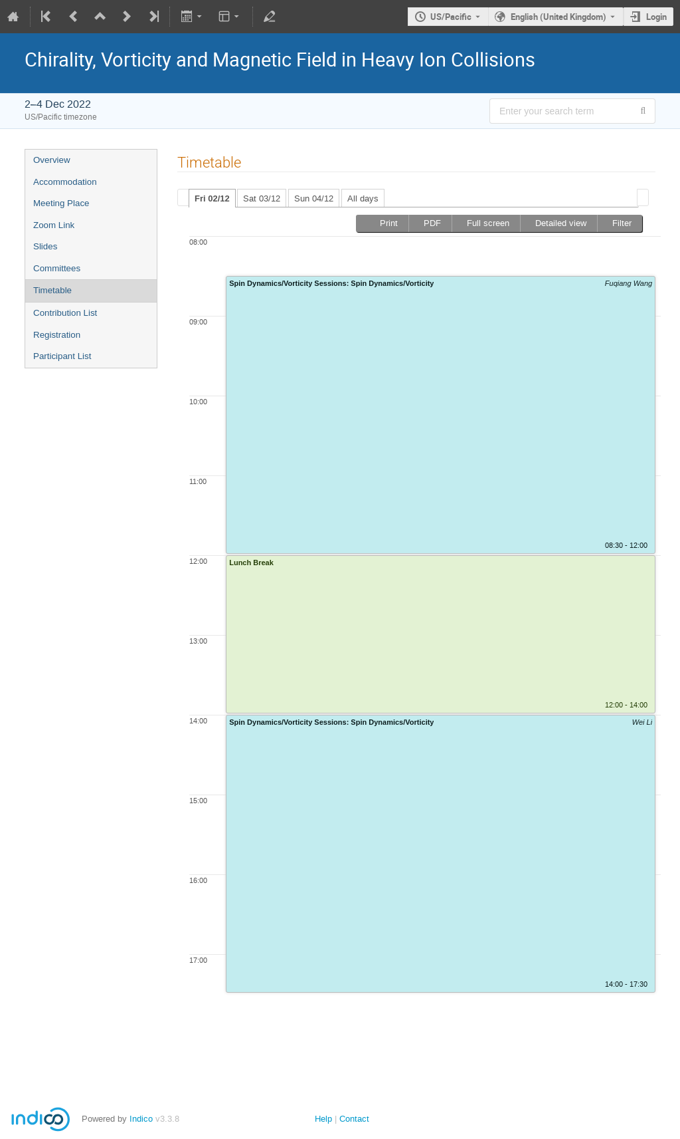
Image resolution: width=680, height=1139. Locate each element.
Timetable (52, 290)
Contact (354, 1118)
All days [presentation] (363, 198)
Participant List (62, 356)
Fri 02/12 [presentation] (212, 198)
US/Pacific (450, 17)
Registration (56, 335)
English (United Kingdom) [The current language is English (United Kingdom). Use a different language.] (558, 17)
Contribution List (65, 313)
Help (323, 1118)
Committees (56, 268)
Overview (51, 160)
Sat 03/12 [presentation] (261, 198)
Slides (45, 246)
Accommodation (65, 182)
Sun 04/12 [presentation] (313, 198)
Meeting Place (61, 203)
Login (656, 17)
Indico (141, 1118)
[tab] (212, 198)
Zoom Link (53, 225)
